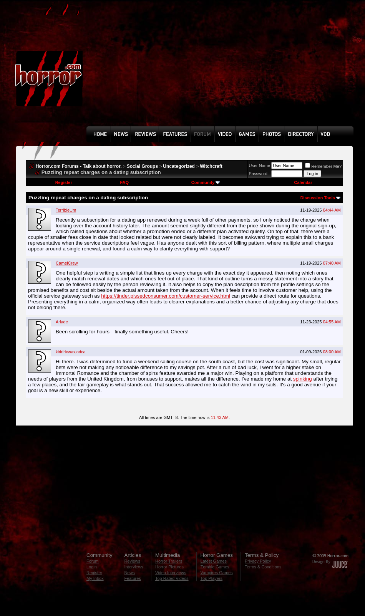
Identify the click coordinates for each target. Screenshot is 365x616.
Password (258, 173)
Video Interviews (170, 572)
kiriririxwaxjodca (71, 351)
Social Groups (142, 166)
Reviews (132, 561)
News (129, 572)
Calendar (303, 182)
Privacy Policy (258, 561)
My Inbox (95, 578)
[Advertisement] (183, 69)
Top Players (211, 578)
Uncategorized (179, 166)
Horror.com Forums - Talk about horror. (79, 166)
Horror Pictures (169, 567)
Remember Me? (323, 166)
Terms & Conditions (263, 567)
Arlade (62, 322)
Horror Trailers (168, 561)
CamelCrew (67, 263)
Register (63, 182)
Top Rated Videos (172, 578)
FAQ (124, 182)
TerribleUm (66, 210)
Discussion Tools (317, 197)
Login (91, 567)
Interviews (133, 567)
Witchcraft (211, 166)
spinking (302, 379)
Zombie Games (215, 567)
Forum (92, 561)
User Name (259, 165)
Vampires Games (217, 572)
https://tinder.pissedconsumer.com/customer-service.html (165, 296)
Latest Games (214, 561)
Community (205, 182)
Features (132, 578)
